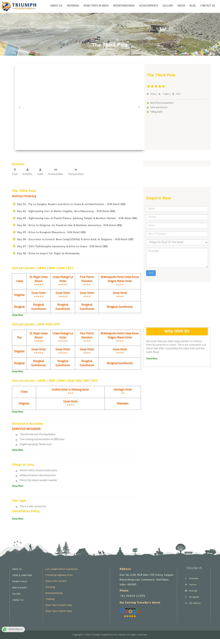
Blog (193, 6)
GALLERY (16, 594)
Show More (17, 315)
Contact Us (207, 6)
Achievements (148, 6)
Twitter (191, 585)
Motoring (73, 6)
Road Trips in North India (59, 611)
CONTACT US (18, 600)
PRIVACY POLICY (19, 582)
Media (181, 6)
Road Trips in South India (59, 605)
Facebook (192, 579)
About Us (56, 6)
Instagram (192, 597)
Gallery (168, 6)
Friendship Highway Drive (59, 575)
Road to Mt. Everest (56, 581)
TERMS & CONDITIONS (22, 576)
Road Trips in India (96, 6)
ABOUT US (16, 569)
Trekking (50, 599)
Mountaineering (124, 6)
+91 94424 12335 (132, 596)
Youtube (191, 591)
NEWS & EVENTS (19, 588)
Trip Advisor (193, 603)
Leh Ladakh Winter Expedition (62, 569)
